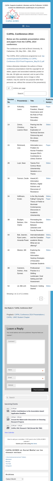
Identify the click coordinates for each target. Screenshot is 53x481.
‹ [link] (37, 298)
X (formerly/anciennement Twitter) (16, 457)
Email (10, 377)
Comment (11, 341)
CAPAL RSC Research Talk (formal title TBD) (26, 428)
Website (10, 385)
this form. (34, 443)
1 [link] (41, 298)
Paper (48, 107)
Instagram (9, 466)
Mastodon (9, 459)
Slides (48, 125)
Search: (20, 93)
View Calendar (9, 432)
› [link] (44, 298)
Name (10, 370)
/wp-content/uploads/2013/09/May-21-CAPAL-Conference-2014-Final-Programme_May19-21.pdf (26, 58)
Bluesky (8, 461)
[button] (15, 101)
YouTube (8, 463)
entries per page (19, 88)
